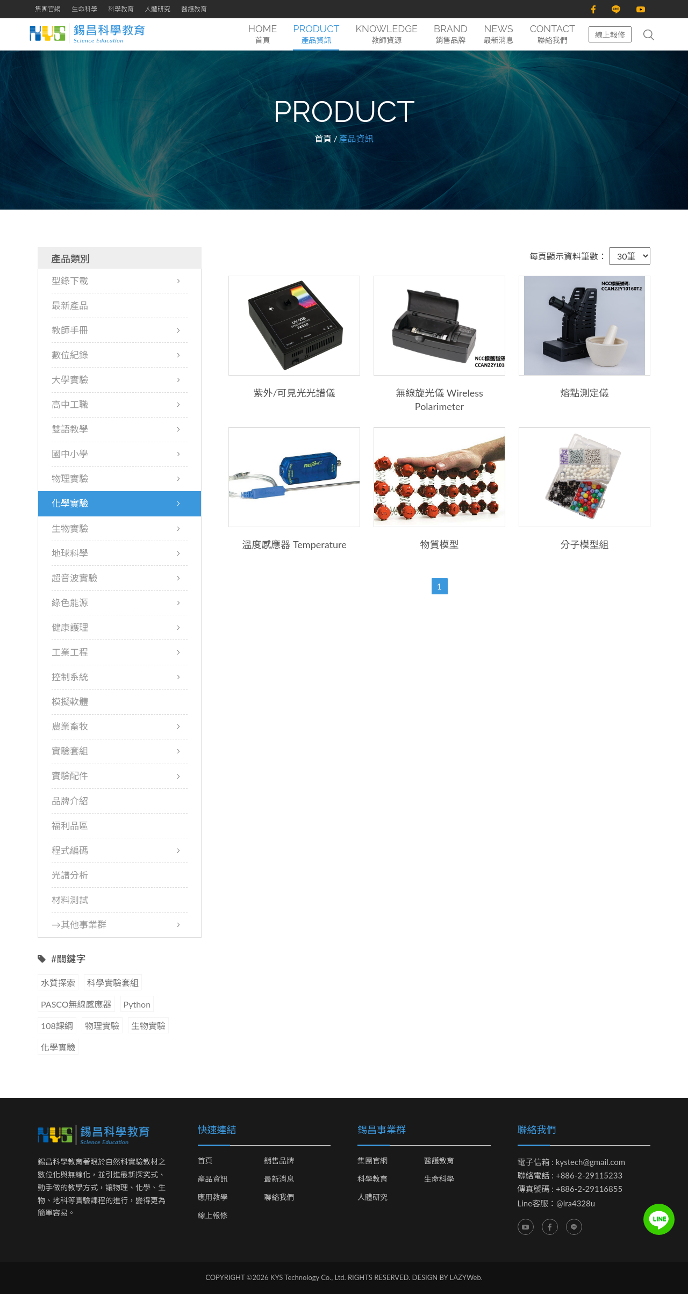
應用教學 (213, 1198)
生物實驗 (148, 1026)
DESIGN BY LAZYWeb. (447, 1278)
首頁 (323, 138)
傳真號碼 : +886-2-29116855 (570, 1189)
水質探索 (58, 983)
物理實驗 (102, 1026)
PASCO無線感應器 (76, 1005)
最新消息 (279, 1179)
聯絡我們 (279, 1198)
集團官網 (48, 9)
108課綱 (57, 1026)
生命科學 (84, 9)
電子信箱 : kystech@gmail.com (572, 1162)
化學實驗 (58, 1048)
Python (137, 1005)
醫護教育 (194, 9)
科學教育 (121, 9)
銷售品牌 (279, 1161)
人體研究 (157, 9)
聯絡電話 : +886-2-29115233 (570, 1176)
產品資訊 (213, 1179)
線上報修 (610, 34)
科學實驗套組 (113, 983)
